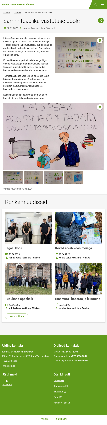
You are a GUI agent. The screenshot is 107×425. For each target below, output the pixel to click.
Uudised (17, 12)
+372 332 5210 (10, 361)
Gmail (57, 397)
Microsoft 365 (61, 402)
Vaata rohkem (17, 316)
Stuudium (58, 391)
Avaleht (6, 12)
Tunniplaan (59, 386)
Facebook (7, 382)
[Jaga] (101, 20)
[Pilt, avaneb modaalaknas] (53, 136)
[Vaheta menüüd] (102, 4)
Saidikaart (61, 419)
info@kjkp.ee (9, 366)
